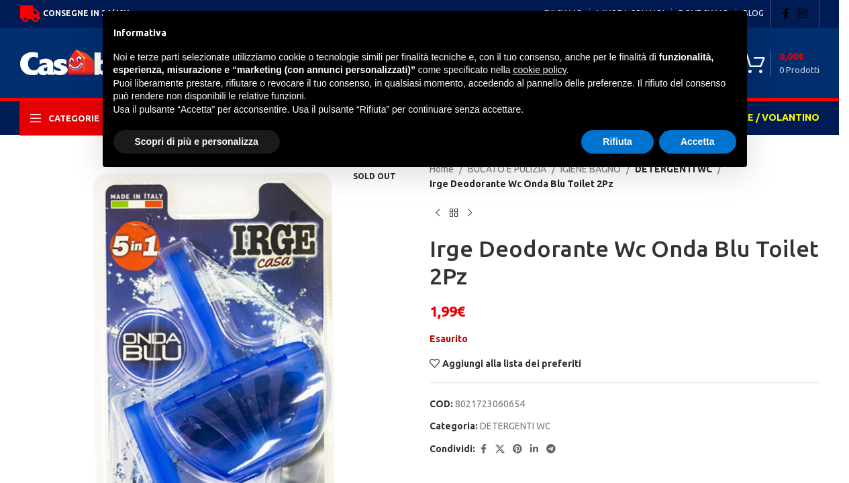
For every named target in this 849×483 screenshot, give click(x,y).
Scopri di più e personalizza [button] (196, 141)
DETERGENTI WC (515, 426)
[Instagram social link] (803, 13)
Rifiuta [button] (617, 141)
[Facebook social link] (786, 13)
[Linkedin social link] (534, 449)
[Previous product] (438, 213)
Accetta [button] (698, 141)
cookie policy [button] (539, 69)
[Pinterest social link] (517, 449)
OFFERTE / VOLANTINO (764, 117)
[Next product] (470, 213)
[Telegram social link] (551, 449)
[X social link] (500, 449)
